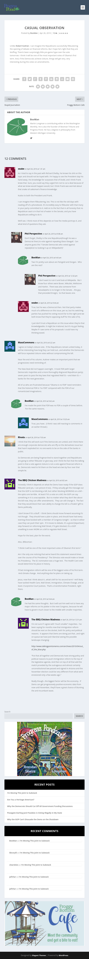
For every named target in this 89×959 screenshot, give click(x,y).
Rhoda (21, 437)
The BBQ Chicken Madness (32, 480)
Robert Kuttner (22, 46)
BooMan (34, 33)
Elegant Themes (39, 955)
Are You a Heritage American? (20, 799)
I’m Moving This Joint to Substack (22, 793)
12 (55, 33)
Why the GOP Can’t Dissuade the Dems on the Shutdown (32, 819)
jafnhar (12, 877)
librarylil (13, 852)
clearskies (13, 865)
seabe (21, 168)
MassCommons (26, 342)
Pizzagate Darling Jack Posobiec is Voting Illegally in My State (34, 813)
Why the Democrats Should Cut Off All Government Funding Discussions (40, 806)
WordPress (63, 955)
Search (7, 711)
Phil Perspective (33, 233)
